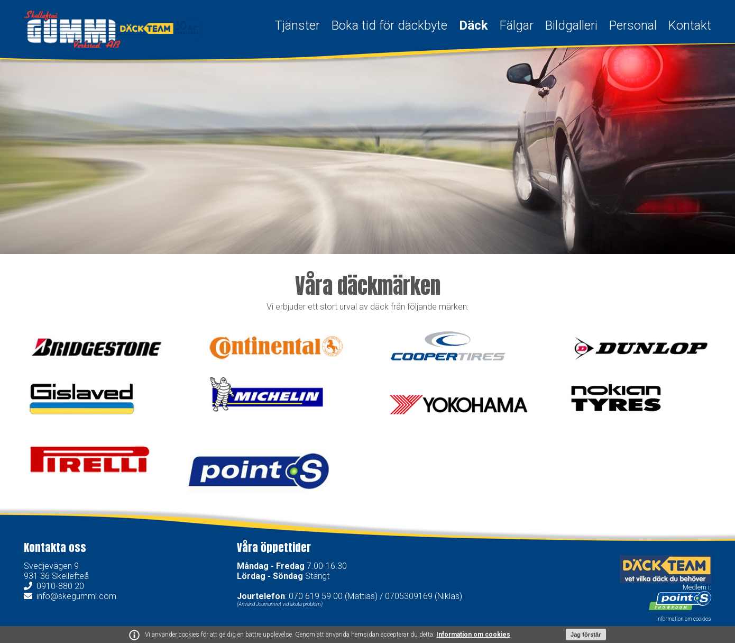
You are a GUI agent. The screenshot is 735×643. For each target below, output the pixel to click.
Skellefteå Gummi (113, 29)
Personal (633, 25)
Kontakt (689, 25)
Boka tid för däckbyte (389, 25)
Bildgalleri (571, 25)
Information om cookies (473, 634)
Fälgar (517, 25)
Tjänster (297, 25)
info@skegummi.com (76, 596)
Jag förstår (586, 634)
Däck (473, 25)
